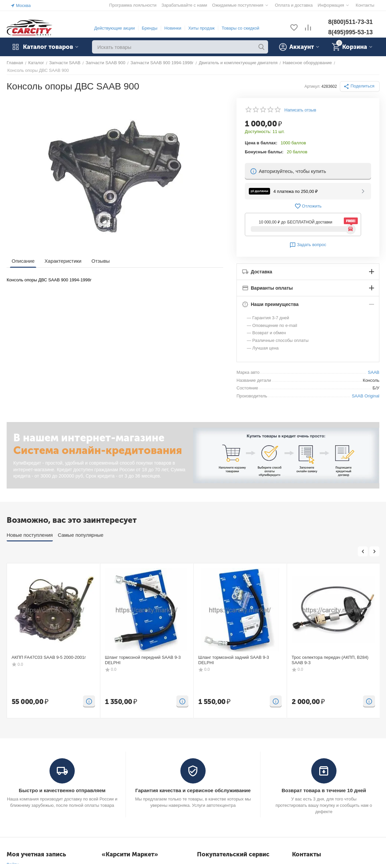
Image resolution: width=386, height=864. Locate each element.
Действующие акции (114, 28)
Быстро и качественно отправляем (62, 790)
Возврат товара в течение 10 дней (324, 790)
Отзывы (100, 261)
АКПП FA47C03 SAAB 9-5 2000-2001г (49, 657)
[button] (359, 86)
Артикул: (312, 86)
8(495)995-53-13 (350, 32)
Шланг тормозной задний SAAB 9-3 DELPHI (233, 660)
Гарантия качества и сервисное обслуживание (192, 790)
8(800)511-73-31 (350, 22)
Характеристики (63, 261)
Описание (23, 261)
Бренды (149, 28)
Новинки (172, 28)
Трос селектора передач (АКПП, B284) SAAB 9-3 (330, 660)
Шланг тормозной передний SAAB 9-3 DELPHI (143, 660)
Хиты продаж (201, 28)
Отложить (308, 206)
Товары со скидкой (240, 28)
